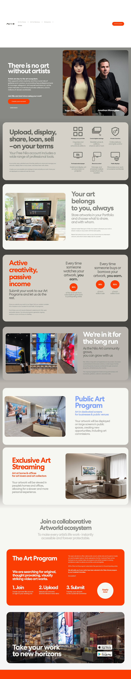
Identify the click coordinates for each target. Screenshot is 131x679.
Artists (20, 25)
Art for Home (22, 22)
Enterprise (47, 22)
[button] (118, 24)
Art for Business (35, 22)
